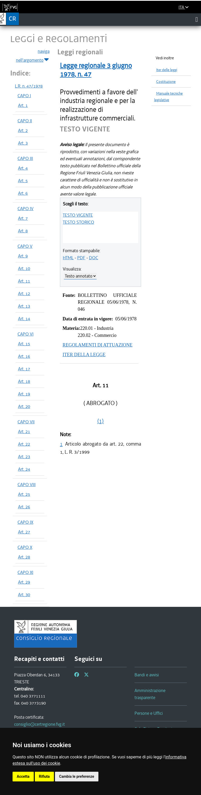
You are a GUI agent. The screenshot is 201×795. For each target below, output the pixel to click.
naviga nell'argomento (32, 56)
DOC (93, 258)
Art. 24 (24, 469)
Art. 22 (24, 444)
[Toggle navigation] (196, 19)
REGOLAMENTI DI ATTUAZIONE (97, 345)
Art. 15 (24, 344)
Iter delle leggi (166, 69)
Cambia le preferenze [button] (76, 776)
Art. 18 (24, 381)
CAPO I (24, 96)
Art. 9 (23, 256)
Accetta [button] (23, 776)
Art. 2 (23, 130)
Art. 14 (24, 318)
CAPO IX (25, 522)
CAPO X (25, 547)
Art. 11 (24, 281)
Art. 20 (24, 406)
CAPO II (25, 121)
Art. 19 (24, 394)
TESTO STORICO (78, 222)
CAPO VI (26, 334)
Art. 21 (24, 431)
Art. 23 (24, 456)
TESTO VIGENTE (78, 215)
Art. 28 (24, 557)
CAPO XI (25, 572)
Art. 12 (24, 293)
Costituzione (166, 81)
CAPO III (25, 158)
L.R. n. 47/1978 (29, 86)
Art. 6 (23, 193)
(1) (100, 421)
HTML (68, 258)
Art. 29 (24, 582)
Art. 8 (23, 231)
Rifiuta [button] (44, 776)
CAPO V (25, 246)
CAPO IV (26, 208)
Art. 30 (24, 594)
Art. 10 (24, 268)
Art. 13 (24, 306)
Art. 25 (24, 494)
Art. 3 (23, 143)
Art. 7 (23, 218)
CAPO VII (26, 422)
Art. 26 (24, 507)
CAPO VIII (27, 484)
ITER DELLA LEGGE (84, 354)
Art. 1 (23, 105)
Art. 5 (23, 180)
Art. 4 (23, 168)
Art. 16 (24, 356)
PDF (81, 258)
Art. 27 (24, 532)
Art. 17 (24, 369)
